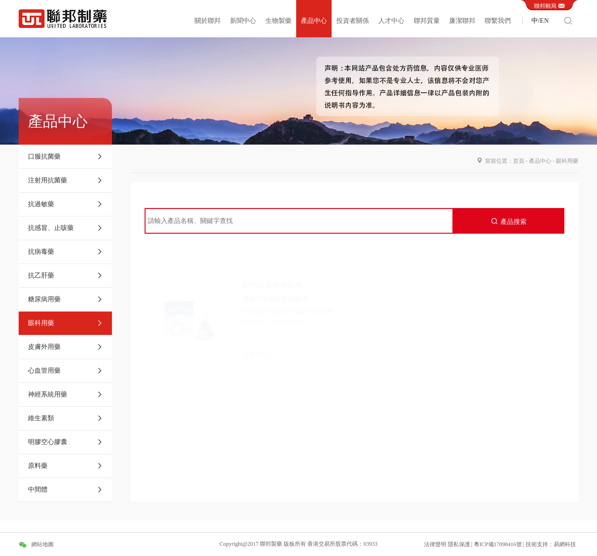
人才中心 (391, 20)
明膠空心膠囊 (65, 442)
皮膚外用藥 (65, 347)
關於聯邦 (207, 20)
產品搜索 (509, 221)
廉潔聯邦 (462, 20)
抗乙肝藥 (65, 276)
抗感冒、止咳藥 (65, 228)
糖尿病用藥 (65, 299)
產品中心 (314, 20)
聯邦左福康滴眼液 (272, 263)
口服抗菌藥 (65, 157)
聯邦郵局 (549, 5)
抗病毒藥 (65, 252)
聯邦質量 (427, 20)
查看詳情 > (258, 333)
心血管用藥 (65, 371)
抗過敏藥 (65, 204)
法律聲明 (435, 544)
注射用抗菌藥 (65, 181)
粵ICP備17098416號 (498, 544)
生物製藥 (278, 20)
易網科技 (565, 544)
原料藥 (65, 466)
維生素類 (65, 418)
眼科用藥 (65, 323)
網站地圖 (42, 544)
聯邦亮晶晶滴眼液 (491, 264)
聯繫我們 (498, 20)
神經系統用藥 (65, 395)
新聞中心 (243, 20)
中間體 (65, 490)
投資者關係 (352, 20)
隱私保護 (460, 544)
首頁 (518, 161)
